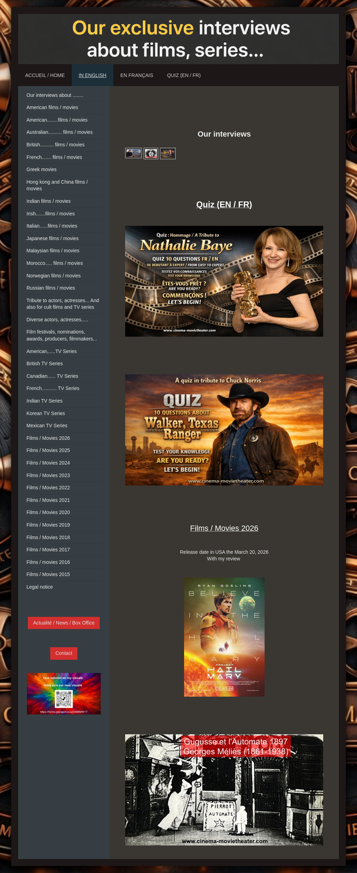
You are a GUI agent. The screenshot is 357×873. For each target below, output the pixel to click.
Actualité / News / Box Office (63, 623)
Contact (63, 653)
